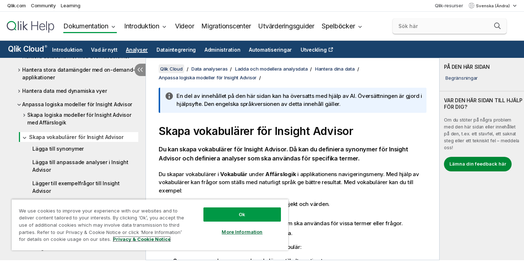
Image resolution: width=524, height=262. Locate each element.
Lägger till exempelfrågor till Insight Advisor (76, 187)
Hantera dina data (335, 69)
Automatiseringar (270, 50)
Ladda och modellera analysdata (271, 69)
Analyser (137, 50)
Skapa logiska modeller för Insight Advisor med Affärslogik (79, 119)
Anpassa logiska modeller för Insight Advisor (77, 104)
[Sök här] (450, 26)
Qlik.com (16, 5)
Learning (70, 5)
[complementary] (482, 159)
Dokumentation (85, 26)
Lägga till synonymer (58, 149)
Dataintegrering (176, 50)
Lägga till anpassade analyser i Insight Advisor (80, 166)
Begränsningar (461, 78)
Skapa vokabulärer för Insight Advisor (76, 137)
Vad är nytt (104, 50)
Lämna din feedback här (477, 164)
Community (43, 5)
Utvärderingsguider (286, 26)
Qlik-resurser (449, 5)
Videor (184, 26)
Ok (242, 214)
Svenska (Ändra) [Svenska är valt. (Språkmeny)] (493, 5)
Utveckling (314, 50)
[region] (150, 224)
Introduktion (141, 26)
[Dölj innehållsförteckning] (140, 70)
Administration (223, 50)
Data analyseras (209, 69)
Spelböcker (338, 26)
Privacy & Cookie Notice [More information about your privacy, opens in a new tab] (142, 239)
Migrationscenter (226, 26)
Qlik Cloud (27, 48)
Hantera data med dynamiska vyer (64, 91)
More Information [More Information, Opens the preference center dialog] (242, 232)
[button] (497, 25)
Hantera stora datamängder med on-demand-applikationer (78, 73)
